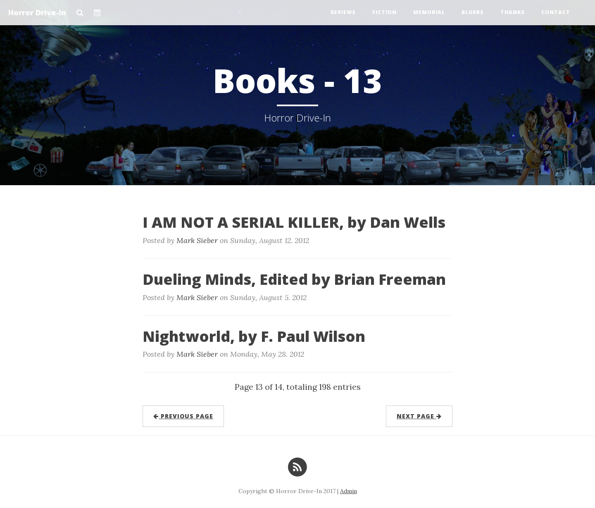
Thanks (512, 12)
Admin (348, 491)
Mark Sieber (197, 240)
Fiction (384, 12)
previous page (183, 416)
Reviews (343, 12)
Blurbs (473, 12)
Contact (555, 12)
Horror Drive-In (37, 12)
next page (419, 416)
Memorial (429, 12)
